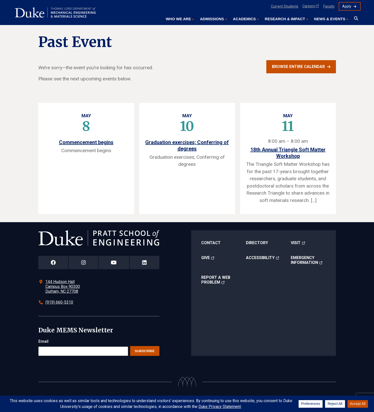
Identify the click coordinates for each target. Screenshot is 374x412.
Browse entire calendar (298, 66)
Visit (296, 242)
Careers (308, 6)
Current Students (284, 6)
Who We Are (178, 19)
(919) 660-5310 (59, 302)
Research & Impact (285, 19)
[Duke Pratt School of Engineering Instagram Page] (83, 262)
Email (43, 341)
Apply (346, 6)
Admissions (212, 19)
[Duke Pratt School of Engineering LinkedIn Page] (144, 262)
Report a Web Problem (215, 280)
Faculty (329, 6)
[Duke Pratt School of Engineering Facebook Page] (53, 262)
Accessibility (260, 257)
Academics (244, 19)
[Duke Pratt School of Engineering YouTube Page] (114, 262)
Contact (211, 242)
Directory (257, 242)
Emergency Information (304, 260)
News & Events (329, 19)
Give (205, 257)
